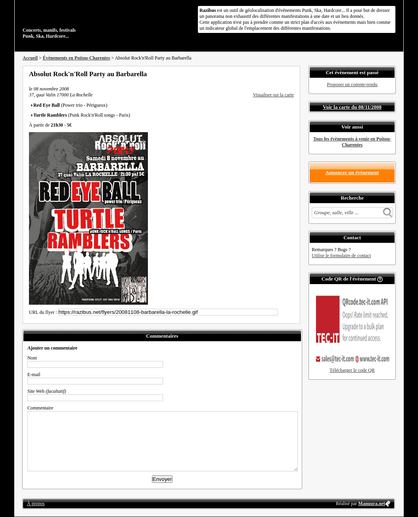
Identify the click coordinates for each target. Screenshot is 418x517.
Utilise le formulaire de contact (341, 255)
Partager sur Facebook (259, 74)
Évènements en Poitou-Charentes (76, 58)
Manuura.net (371, 503)
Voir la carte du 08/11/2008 (352, 107)
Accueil (30, 58)
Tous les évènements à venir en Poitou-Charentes (352, 142)
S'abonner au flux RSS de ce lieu (291, 74)
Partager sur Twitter (270, 74)
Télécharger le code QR (352, 370)
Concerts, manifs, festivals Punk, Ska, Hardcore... (74, 21)
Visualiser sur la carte (273, 95)
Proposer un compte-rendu (352, 84)
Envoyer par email (280, 74)
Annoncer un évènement (352, 172)
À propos (35, 503)
